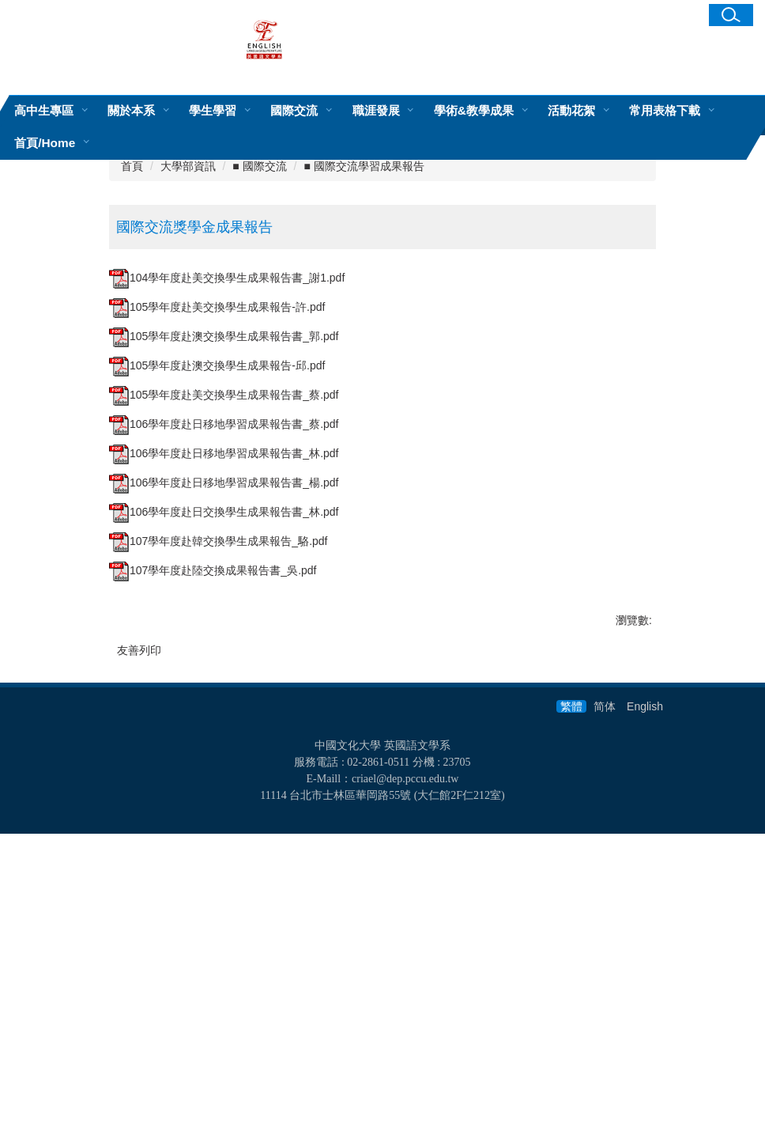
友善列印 (139, 896)
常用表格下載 (664, 110)
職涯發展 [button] (376, 110)
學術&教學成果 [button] (474, 110)
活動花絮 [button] (571, 110)
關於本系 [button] (131, 110)
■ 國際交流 (259, 412)
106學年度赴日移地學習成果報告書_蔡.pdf (224, 670)
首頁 (132, 412)
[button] (731, 15)
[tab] (200, 340)
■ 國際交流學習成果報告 (363, 412)
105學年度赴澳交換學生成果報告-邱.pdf (217, 611)
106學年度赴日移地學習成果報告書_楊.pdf (224, 728)
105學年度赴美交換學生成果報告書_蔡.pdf (224, 640)
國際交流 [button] (294, 110)
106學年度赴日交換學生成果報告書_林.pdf (224, 757)
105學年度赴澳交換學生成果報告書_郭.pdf (224, 582)
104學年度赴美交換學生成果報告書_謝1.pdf (227, 523)
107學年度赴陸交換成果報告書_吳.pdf (213, 816)
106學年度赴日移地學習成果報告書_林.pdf (224, 699)
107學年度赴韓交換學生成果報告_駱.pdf (218, 787)
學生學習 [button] (212, 110)
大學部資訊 (188, 412)
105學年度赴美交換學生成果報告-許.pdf (217, 553)
